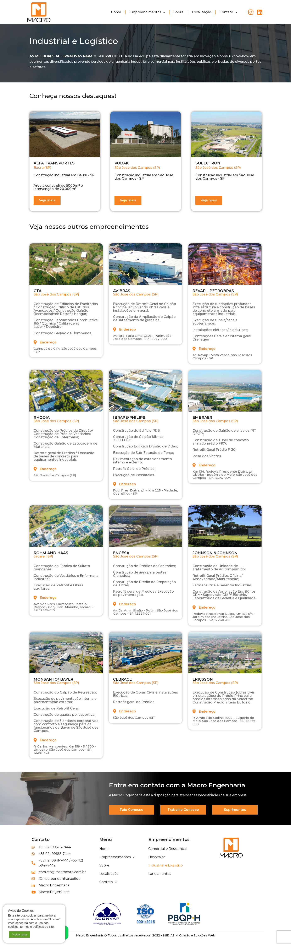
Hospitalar (156, 857)
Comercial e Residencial (167, 849)
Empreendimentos (147, 12)
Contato (228, 12)
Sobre (179, 12)
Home (116, 12)
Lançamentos (159, 874)
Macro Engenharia (89, 935)
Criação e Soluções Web (197, 935)
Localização (201, 12)
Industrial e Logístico (165, 865)
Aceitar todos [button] (19, 934)
